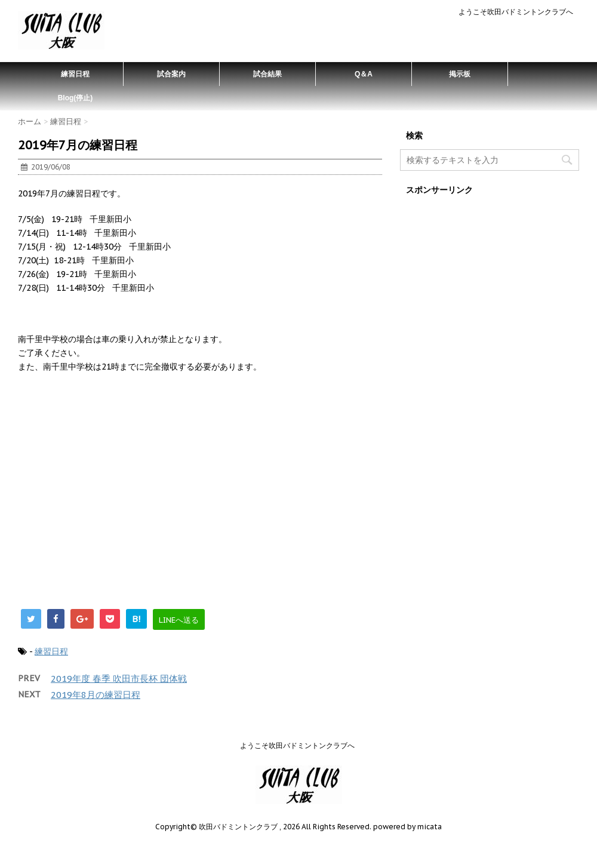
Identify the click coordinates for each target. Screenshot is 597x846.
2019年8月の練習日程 (95, 694)
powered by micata (406, 826)
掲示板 (459, 74)
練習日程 (75, 74)
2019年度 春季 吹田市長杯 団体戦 (119, 678)
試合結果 (267, 74)
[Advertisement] (200, 496)
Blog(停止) (75, 98)
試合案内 (171, 74)
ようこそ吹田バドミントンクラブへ (515, 11)
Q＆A (364, 74)
